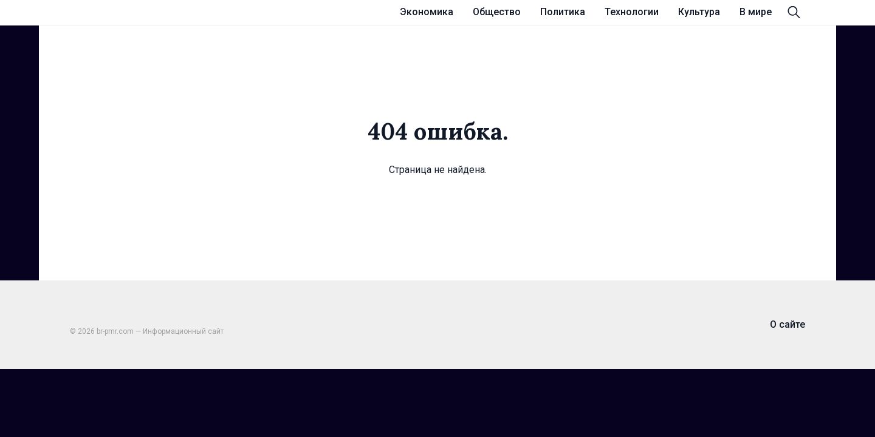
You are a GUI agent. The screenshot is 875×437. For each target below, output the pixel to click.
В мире (755, 12)
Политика (562, 12)
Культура (699, 12)
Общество (497, 12)
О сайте (787, 324)
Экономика (426, 12)
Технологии (632, 12)
